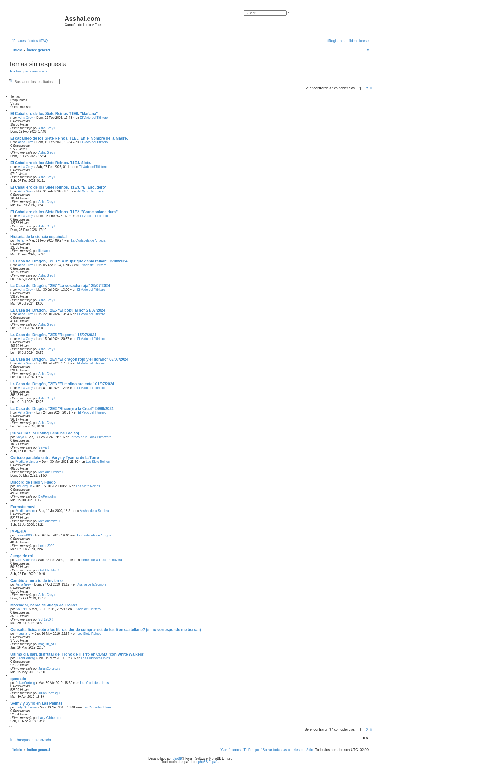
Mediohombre (25, 511)
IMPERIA (18, 531)
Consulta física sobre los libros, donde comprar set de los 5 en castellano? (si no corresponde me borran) (105, 630)
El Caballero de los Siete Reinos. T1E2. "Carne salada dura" (64, 212)
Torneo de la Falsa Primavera (91, 437)
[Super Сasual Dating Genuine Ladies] (44, 433)
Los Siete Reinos (98, 461)
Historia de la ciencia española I (38, 236)
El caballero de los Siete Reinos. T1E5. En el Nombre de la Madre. (69, 138)
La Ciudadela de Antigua (88, 240)
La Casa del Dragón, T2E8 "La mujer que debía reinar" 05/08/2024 (69, 261)
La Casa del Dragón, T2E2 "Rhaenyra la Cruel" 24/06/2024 (62, 408)
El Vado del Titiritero (94, 117)
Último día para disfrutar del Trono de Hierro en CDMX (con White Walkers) (77, 654)
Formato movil (23, 507)
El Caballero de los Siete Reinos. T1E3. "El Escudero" (58, 187)
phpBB (177, 758)
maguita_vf (23, 633)
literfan (20, 240)
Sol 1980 (22, 609)
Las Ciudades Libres (95, 658)
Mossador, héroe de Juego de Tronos (43, 605)
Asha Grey (25, 117)
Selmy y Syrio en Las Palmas (36, 703)
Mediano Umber (27, 461)
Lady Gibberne (26, 707)
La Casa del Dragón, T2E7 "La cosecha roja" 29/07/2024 (60, 286)
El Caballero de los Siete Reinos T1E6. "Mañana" (54, 114)
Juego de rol (21, 556)
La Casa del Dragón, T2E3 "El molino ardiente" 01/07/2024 (62, 384)
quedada (18, 679)
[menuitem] (43, 40)
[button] (371, 88)
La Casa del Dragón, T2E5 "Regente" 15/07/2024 (53, 335)
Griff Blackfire (25, 560)
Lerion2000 (24, 535)
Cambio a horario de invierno (36, 580)
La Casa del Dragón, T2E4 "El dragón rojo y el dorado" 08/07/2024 (69, 359)
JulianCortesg (25, 658)
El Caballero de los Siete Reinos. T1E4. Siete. (50, 163)
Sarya (20, 437)
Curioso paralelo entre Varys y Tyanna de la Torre (54, 458)
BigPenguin (24, 486)
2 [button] (367, 88)
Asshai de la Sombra (94, 511)
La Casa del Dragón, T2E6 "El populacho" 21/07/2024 (57, 310)
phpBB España (208, 762)
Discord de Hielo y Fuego (33, 482)
